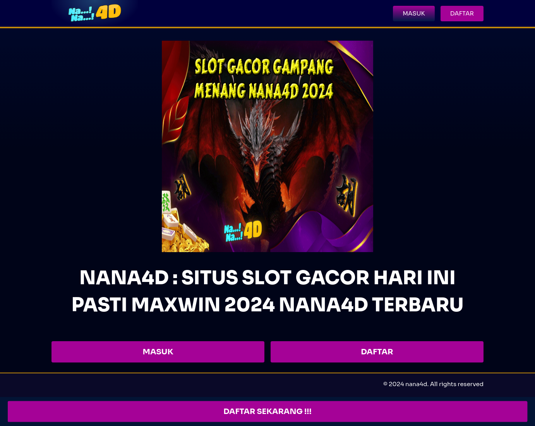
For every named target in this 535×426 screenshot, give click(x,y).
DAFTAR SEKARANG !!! (267, 411)
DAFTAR (377, 352)
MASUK (158, 352)
